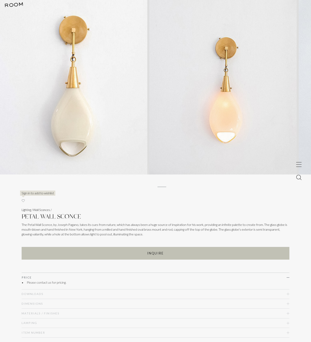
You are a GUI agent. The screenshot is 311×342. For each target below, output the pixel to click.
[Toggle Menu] (298, 164)
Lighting (26, 210)
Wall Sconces (41, 210)
